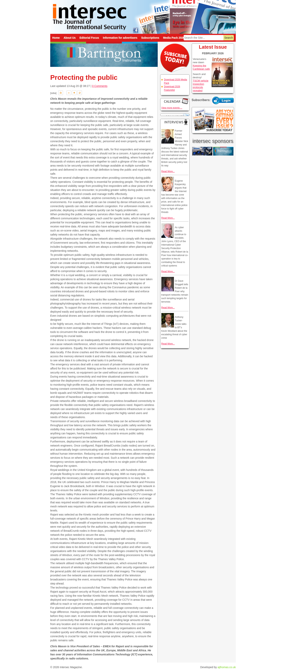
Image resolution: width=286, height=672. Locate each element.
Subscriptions (150, 37)
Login (223, 100)
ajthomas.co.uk (227, 667)
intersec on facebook (135, 30)
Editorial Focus (89, 37)
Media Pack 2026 (174, 37)
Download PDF (60, 92)
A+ (74, 92)
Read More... (168, 171)
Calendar (174, 101)
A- (68, 92)
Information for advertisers (120, 37)
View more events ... (171, 107)
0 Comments (99, 86)
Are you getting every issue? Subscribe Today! (213, 120)
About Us (70, 37)
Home (56, 37)
